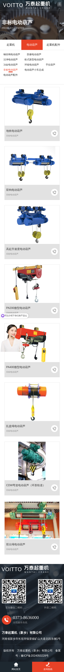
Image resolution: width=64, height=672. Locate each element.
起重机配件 (53, 44)
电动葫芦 (32, 44)
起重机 (11, 44)
